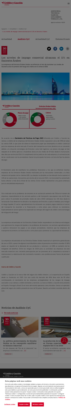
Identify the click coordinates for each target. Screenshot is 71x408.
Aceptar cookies (23, 404)
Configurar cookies (9, 404)
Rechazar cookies (38, 404)
